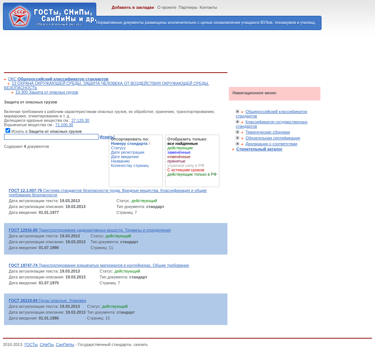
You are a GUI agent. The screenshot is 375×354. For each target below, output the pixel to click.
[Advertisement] (137, 49)
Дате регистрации (127, 152)
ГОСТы (31, 344)
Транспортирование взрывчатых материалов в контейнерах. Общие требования (99, 265)
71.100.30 (64, 125)
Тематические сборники (267, 132)
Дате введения (125, 156)
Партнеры (188, 7)
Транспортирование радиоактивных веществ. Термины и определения (90, 230)
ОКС (58, 79)
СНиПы (46, 344)
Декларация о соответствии (271, 144)
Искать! (107, 137)
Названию (120, 161)
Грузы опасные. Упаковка (47, 300)
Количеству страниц (130, 165)
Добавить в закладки (133, 7)
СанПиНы (65, 344)
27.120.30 (80, 120)
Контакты (208, 7)
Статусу (118, 148)
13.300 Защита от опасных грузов (46, 92)
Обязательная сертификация (272, 138)
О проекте (167, 7)
